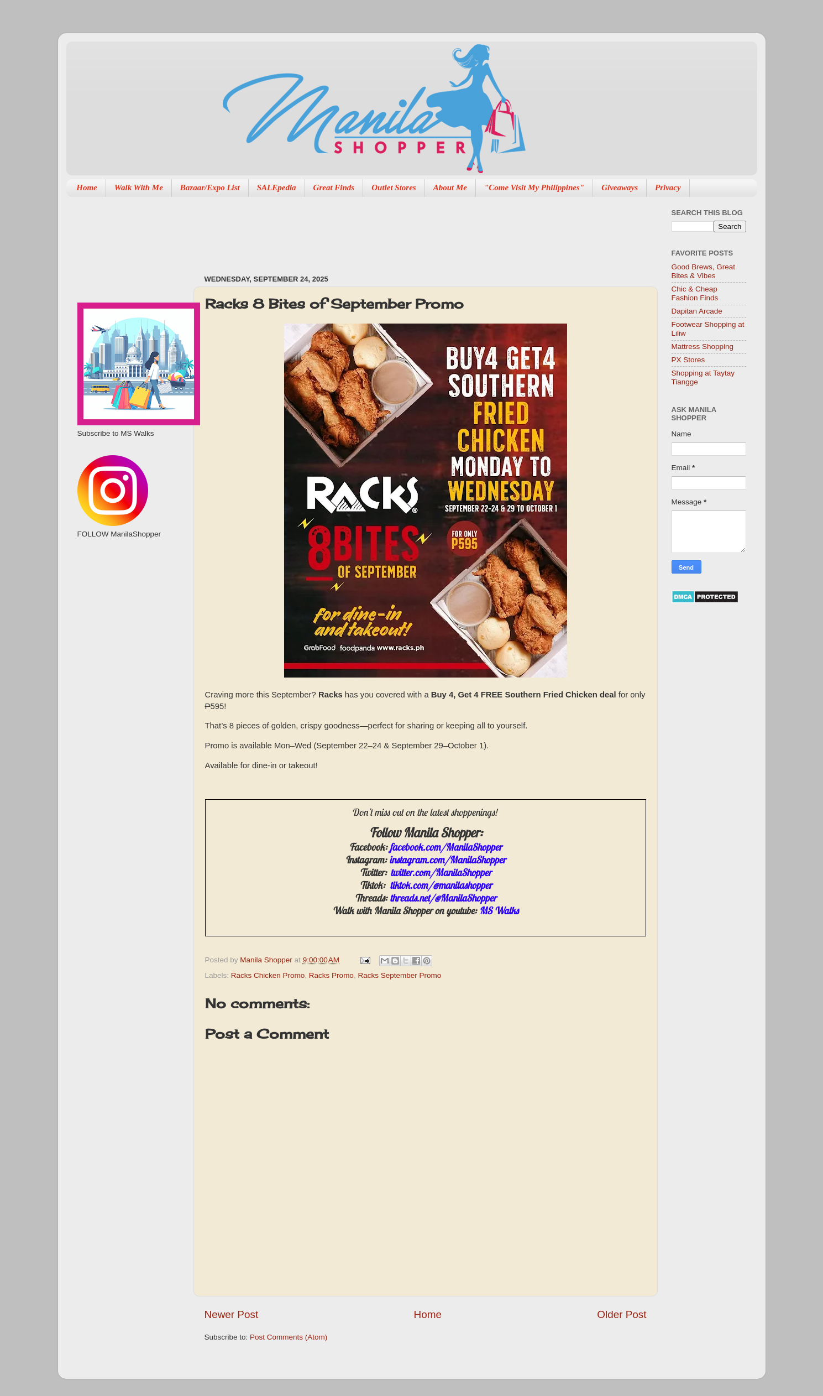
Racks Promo (331, 975)
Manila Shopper (267, 960)
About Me (450, 187)
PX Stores (688, 360)
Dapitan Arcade (697, 311)
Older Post (621, 1314)
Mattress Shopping (703, 346)
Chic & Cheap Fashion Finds (695, 293)
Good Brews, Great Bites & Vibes (704, 271)
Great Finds (334, 187)
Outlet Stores (393, 187)
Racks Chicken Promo (268, 975)
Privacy (668, 187)
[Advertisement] (406, 230)
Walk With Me (138, 187)
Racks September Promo (399, 975)
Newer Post (232, 1314)
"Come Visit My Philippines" (534, 187)
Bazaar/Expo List (210, 187)
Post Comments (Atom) (288, 1337)
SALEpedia (276, 187)
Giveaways (619, 187)
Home (86, 187)
